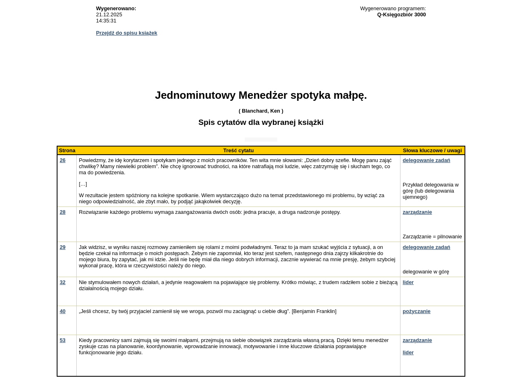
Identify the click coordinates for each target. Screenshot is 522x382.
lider (408, 282)
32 (62, 282)
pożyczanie (416, 311)
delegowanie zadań (426, 160)
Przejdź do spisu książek (126, 33)
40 (62, 311)
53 (62, 340)
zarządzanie (417, 212)
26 (62, 160)
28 (62, 212)
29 (62, 247)
